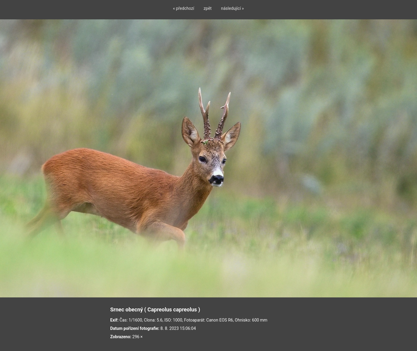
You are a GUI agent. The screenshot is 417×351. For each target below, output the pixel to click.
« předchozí (183, 8)
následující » (232, 8)
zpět (208, 8)
